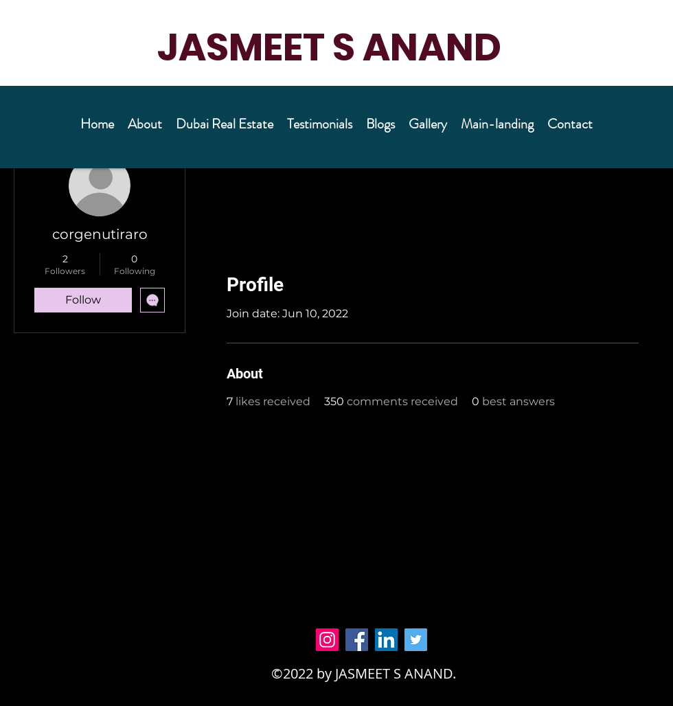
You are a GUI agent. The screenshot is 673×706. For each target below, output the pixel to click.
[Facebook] (356, 639)
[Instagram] (327, 639)
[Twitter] (415, 639)
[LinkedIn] (386, 639)
